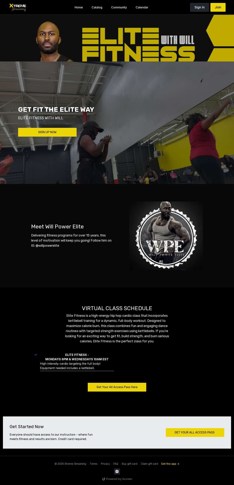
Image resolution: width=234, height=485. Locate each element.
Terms (93, 463)
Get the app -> (170, 463)
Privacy (105, 463)
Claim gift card (149, 463)
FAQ (115, 463)
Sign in (200, 7)
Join (218, 7)
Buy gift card (129, 463)
